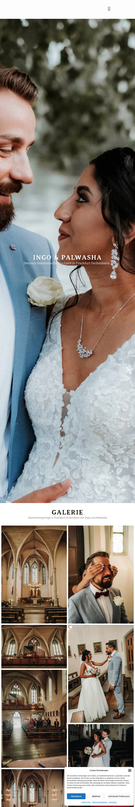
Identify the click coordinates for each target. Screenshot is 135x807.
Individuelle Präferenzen (119, 796)
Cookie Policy (86, 802)
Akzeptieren (76, 796)
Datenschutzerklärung (99, 802)
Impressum (113, 802)
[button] (129, 770)
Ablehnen (96, 796)
